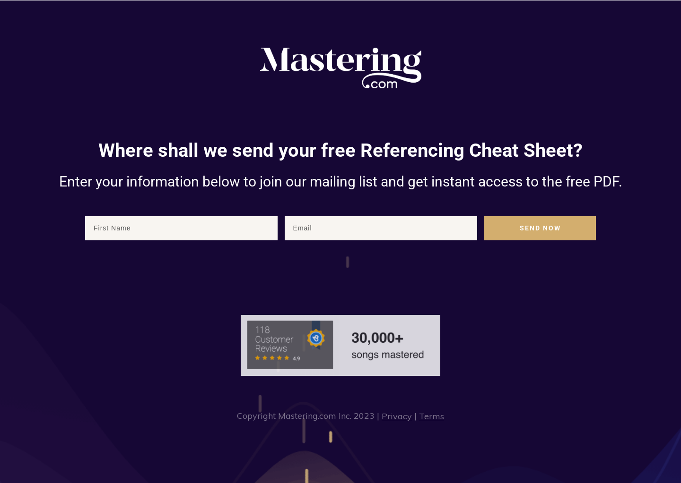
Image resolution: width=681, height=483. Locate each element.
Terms (431, 416)
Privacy (397, 416)
